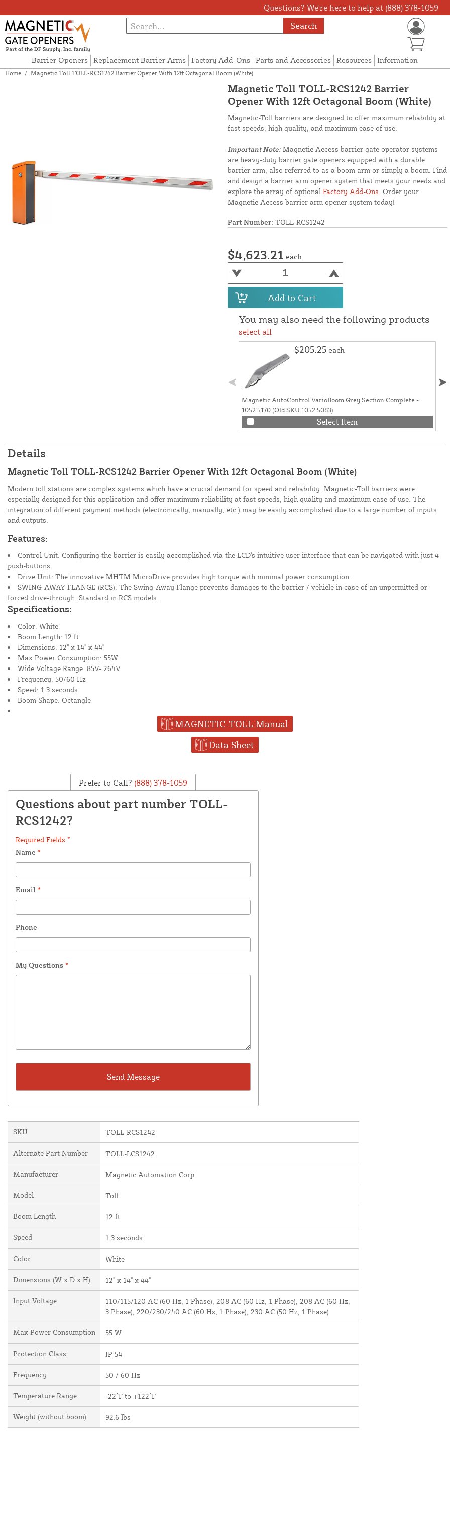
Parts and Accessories (293, 60)
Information (397, 60)
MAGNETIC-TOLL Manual (231, 723)
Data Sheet (231, 744)
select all (255, 332)
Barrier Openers (60, 60)
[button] (442, 382)
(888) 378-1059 (159, 782)
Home (13, 73)
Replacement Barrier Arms (139, 60)
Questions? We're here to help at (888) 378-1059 (351, 8)
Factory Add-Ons (220, 60)
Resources (354, 60)
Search (303, 25)
